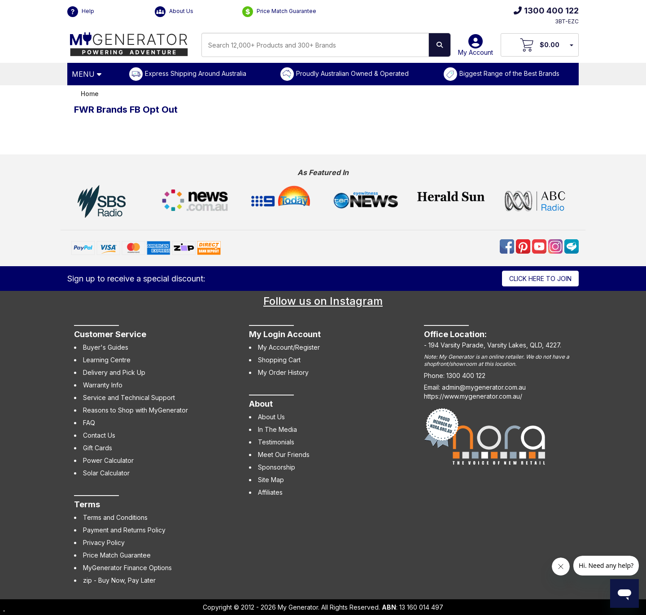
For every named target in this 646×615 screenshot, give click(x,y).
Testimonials (276, 442)
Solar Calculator (106, 473)
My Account (475, 48)
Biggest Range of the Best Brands (509, 73)
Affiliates (270, 492)
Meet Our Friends (284, 454)
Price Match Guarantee (279, 11)
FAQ (89, 422)
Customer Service (110, 334)
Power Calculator (108, 460)
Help (80, 11)
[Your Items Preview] (571, 45)
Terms (87, 504)
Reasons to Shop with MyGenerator (135, 410)
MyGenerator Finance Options (127, 567)
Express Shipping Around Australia (195, 73)
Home (90, 93)
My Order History (283, 372)
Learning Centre (107, 360)
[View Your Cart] (540, 45)
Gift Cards (97, 448)
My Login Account (285, 334)
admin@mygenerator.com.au (484, 387)
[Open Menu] (88, 74)
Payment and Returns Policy (124, 530)
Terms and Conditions (115, 517)
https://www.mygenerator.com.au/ (473, 396)
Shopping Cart (279, 360)
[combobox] (315, 45)
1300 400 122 (546, 10)
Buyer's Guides (105, 347)
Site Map (271, 479)
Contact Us (99, 435)
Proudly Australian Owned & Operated (352, 73)
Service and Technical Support (129, 397)
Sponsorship (276, 467)
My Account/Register (289, 347)
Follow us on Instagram (323, 301)
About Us (174, 11)
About (261, 404)
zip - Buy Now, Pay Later (119, 580)
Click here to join (540, 278)
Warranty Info (102, 385)
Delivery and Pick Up (114, 372)
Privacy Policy (104, 542)
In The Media (277, 429)
